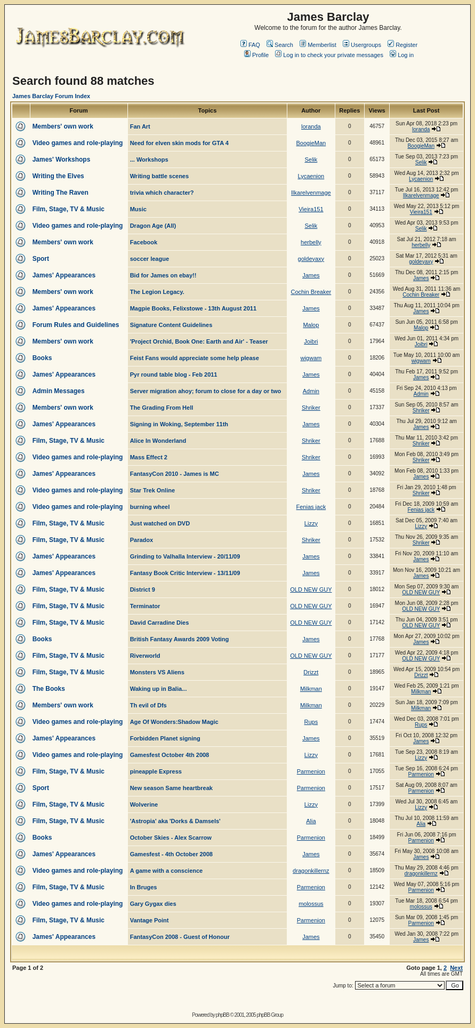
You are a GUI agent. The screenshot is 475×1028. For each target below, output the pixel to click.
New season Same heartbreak (171, 788)
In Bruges (143, 887)
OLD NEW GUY (311, 589)
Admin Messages (59, 391)
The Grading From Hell (162, 407)
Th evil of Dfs (148, 705)
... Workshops (149, 159)
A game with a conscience (166, 870)
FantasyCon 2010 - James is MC (174, 474)
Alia (311, 821)
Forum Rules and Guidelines (76, 325)
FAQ (250, 45)
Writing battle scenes (159, 176)
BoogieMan (311, 143)
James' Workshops (62, 159)
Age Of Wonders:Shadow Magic (174, 722)
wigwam (310, 358)
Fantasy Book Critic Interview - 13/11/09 (185, 573)
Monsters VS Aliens (157, 672)
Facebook (143, 242)
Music (138, 209)
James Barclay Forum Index (51, 96)
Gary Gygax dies (153, 904)
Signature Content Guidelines (171, 325)
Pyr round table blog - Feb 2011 (174, 374)
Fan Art (140, 126)
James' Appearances (64, 275)
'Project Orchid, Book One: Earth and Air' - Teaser (199, 341)
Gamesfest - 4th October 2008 (171, 854)
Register (402, 45)
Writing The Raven (60, 192)
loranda (311, 126)
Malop (311, 325)
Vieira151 (311, 209)
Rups (311, 722)
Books (42, 358)
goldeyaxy (311, 259)
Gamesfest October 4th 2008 (170, 755)
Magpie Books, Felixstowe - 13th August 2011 (193, 308)
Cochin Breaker (311, 292)
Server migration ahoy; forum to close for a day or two (205, 391)
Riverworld (145, 655)
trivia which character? (162, 192)
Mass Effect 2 (148, 457)
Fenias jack (311, 507)
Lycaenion (310, 176)
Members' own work (63, 126)
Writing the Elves (58, 176)
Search (280, 45)
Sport (41, 258)
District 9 (142, 589)
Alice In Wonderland (158, 440)
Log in (402, 55)
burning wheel (150, 507)
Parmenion (311, 771)
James (310, 275)
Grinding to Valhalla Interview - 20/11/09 (185, 556)
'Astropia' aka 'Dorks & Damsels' (175, 821)
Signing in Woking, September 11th (179, 424)
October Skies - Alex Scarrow (171, 837)
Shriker (311, 407)
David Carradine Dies (159, 622)
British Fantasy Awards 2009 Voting (179, 639)
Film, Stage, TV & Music (68, 209)
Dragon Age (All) (153, 225)
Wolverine (144, 804)
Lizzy (311, 523)
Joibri (311, 341)
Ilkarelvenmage (311, 192)
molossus (311, 904)
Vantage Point (149, 920)
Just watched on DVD (160, 523)
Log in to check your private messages (329, 55)
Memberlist (318, 45)
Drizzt (310, 672)
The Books (49, 688)
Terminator (145, 606)
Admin (311, 391)
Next (456, 968)
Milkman (311, 689)
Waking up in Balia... (158, 689)
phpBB (222, 1015)
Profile (256, 55)
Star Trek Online (152, 490)
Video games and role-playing (78, 143)
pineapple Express (156, 771)
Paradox (141, 540)
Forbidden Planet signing (165, 738)
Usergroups (362, 45)
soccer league (149, 259)
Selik (310, 159)
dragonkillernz (311, 870)
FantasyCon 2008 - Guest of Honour (180, 937)
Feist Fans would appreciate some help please (194, 358)
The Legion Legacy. (157, 292)
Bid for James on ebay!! (163, 275)
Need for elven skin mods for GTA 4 (179, 143)
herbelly (311, 242)
